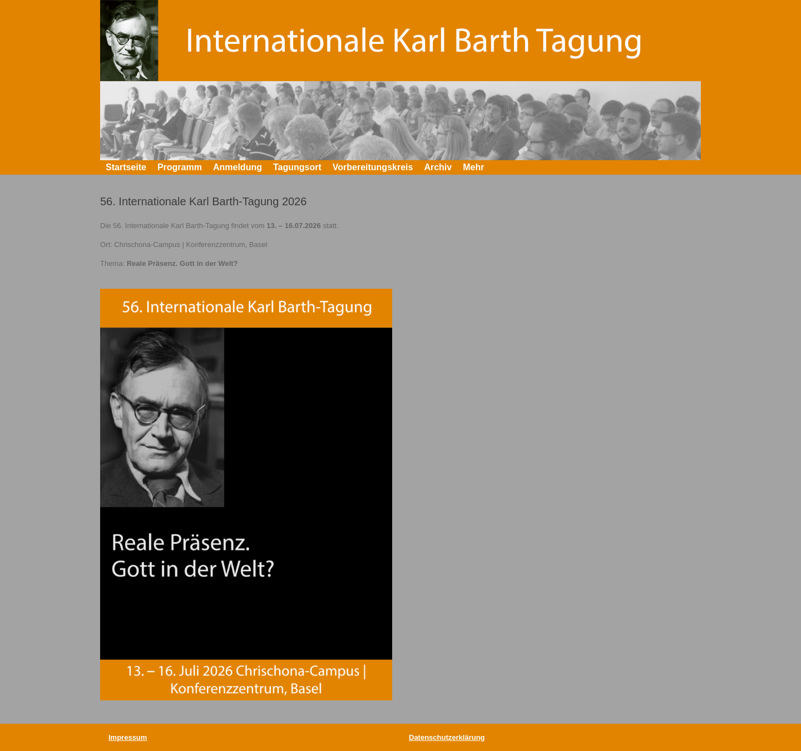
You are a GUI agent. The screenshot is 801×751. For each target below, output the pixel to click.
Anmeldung (237, 167)
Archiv (438, 167)
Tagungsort (297, 167)
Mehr (473, 167)
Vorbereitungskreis (373, 167)
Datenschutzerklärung (447, 737)
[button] (684, 167)
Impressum (127, 737)
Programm (179, 167)
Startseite (126, 167)
